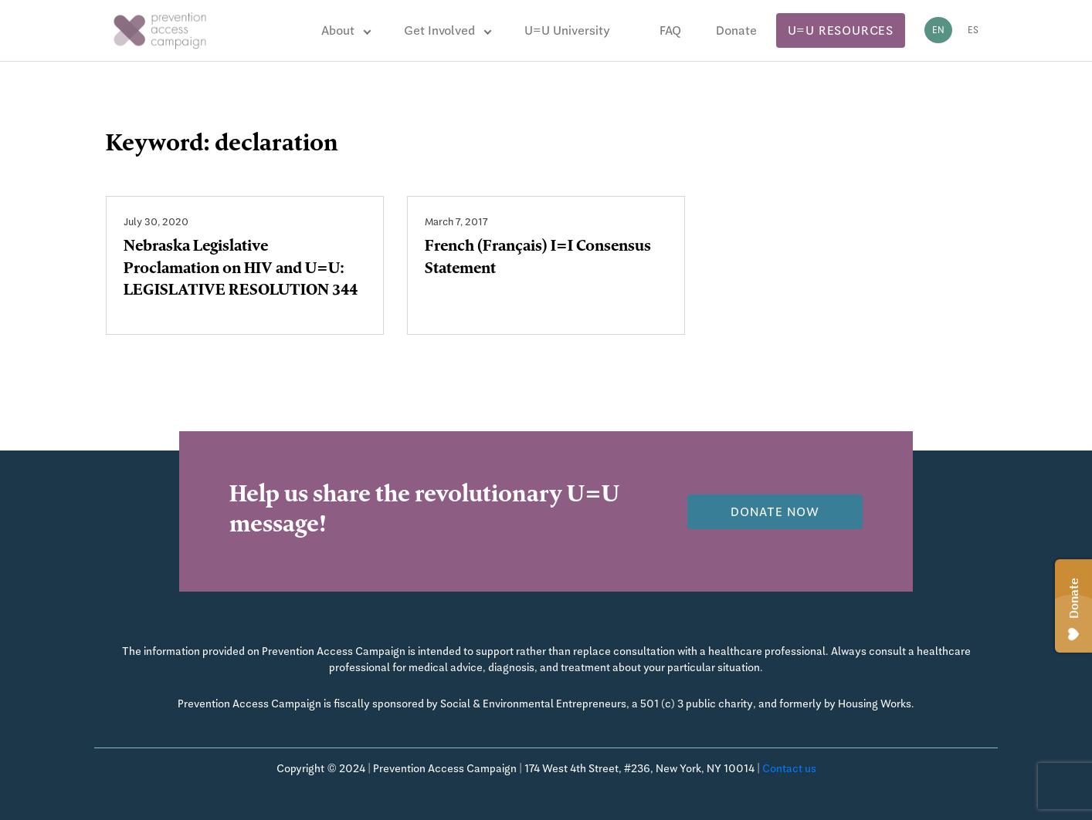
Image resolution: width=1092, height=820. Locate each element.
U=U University (567, 30)
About (337, 30)
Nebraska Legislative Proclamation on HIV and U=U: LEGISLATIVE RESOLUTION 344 (241, 270)
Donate (736, 30)
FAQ (670, 30)
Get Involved (439, 30)
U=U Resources (841, 30)
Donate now (775, 511)
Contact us (789, 768)
